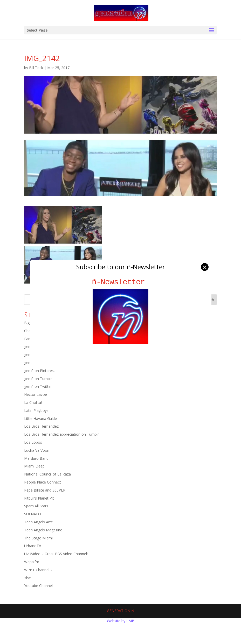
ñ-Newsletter (120, 282)
